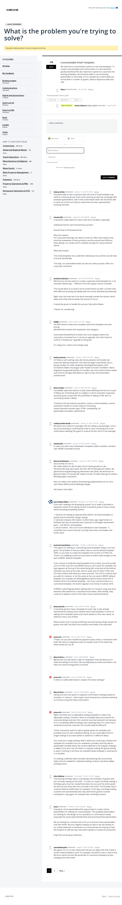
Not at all (53, 100)
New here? (65, 167)
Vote (51, 67)
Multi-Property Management (16, 172)
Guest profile (8, 110)
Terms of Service (114, 896)
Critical (78, 100)
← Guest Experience (13, 24)
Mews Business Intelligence (15, 161)
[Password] (65, 157)
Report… (91, 89)
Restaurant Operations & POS (16, 191)
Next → (62, 870)
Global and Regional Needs (15, 150)
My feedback (8, 73)
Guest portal (8, 103)
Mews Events (9, 168)
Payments (7, 179)
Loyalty (5, 125)
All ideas (6, 66)
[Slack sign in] (75, 138)
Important (65, 100)
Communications (9, 88)
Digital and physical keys (13, 95)
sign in (112, 8)
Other (5, 132)
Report (96, 192)
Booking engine (9, 80)
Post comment (109, 177)
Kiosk (4, 117)
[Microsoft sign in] (56, 138)
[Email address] (65, 150)
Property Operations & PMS (15, 183)
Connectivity (9, 146)
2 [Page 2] (54, 870)
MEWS (104, 896)
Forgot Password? (52, 162)
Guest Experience (11, 157)
